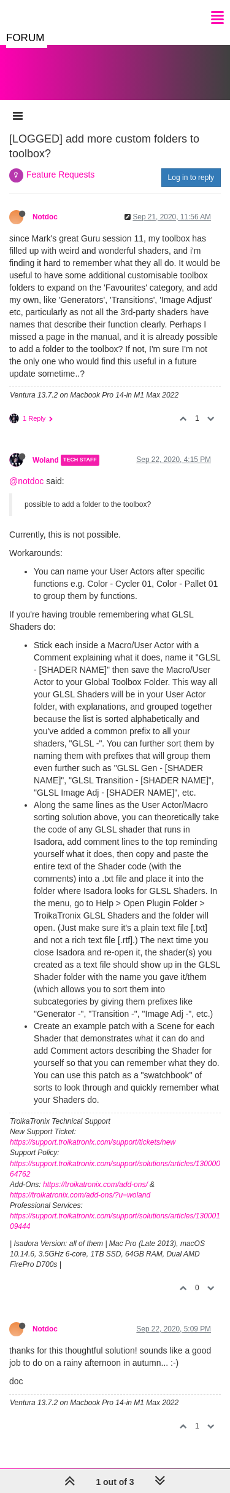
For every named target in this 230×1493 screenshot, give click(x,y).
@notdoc (26, 481)
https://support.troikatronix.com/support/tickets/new (92, 1142)
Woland (46, 460)
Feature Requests (60, 174)
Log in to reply (191, 177)
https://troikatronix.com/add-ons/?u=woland (80, 1195)
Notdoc (45, 217)
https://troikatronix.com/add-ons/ (95, 1184)
